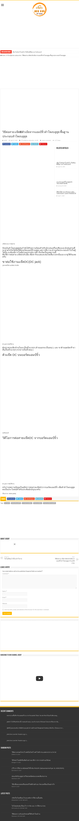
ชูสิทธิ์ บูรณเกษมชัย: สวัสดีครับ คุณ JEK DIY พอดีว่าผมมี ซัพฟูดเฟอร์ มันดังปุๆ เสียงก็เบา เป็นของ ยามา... (35, 728)
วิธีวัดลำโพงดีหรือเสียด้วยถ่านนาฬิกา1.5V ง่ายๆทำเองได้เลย (31, 760)
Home (2, 55)
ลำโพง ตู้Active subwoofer (13, 55)
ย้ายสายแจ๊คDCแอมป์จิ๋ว (49, 503)
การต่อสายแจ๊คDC (27, 503)
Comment (5, 573)
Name (4, 591)
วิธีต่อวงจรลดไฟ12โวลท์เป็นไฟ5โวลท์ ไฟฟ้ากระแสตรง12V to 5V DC (34, 752)
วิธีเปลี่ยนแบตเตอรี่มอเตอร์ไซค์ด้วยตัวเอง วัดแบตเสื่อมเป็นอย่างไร (33, 784)
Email (4, 597)
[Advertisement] (39, 32)
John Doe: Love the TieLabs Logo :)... (17, 734)
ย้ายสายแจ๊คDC (37, 503)
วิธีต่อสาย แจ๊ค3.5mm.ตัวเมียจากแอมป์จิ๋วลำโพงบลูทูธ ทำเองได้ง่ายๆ (64, 560)
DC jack (7, 503)
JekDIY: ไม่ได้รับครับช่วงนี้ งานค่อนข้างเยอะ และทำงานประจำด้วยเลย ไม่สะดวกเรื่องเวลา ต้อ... (33, 722)
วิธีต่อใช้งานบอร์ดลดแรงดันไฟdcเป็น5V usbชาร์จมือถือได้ (66, 192)
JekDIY (5, 140)
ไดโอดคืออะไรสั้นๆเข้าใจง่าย (14, 557)
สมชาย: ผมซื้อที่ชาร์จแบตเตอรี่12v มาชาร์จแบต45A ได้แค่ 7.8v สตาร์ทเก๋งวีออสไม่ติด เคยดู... (32, 715)
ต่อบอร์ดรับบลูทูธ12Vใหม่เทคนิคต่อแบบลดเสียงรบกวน (29, 776)
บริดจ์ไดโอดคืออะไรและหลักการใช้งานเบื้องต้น (27, 798)
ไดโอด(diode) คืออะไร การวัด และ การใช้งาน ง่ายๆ (28, 806)
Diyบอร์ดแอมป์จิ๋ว (16, 503)
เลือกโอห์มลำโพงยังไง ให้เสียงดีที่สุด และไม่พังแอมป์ (27, 52)
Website (4, 603)
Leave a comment (46, 140)
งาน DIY (36, 140)
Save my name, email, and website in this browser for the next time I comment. (26, 609)
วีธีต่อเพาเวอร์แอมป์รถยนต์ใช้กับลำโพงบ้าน (26, 814)
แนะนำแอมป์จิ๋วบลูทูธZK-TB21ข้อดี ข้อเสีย (64, 182)
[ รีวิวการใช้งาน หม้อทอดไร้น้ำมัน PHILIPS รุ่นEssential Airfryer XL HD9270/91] (38, 768)
